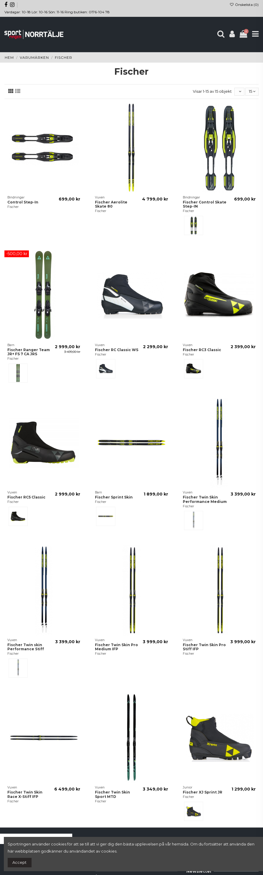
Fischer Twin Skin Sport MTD (112, 794)
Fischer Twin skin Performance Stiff (25, 647)
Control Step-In (22, 202)
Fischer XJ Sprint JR (202, 792)
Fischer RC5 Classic (26, 497)
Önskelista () (244, 4)
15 (252, 91)
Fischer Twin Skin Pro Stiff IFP (204, 647)
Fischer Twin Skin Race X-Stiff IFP (24, 794)
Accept (19, 862)
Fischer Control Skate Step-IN (204, 204)
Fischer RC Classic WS (116, 350)
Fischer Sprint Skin (114, 497)
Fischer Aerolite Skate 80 (111, 204)
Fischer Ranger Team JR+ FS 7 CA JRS (28, 352)
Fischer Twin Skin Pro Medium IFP (116, 647)
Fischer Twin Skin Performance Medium (205, 499)
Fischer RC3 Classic (202, 350)
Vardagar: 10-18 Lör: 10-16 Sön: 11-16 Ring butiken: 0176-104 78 (57, 12)
